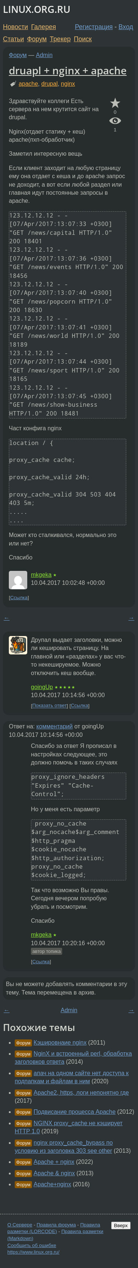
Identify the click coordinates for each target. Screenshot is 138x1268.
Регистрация (94, 27)
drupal (49, 84)
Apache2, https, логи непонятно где (81, 1092)
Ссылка (19, 597)
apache (28, 84)
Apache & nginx (54, 1173)
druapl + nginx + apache (68, 70)
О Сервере (19, 1225)
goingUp (42, 687)
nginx (68, 84)
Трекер (60, 39)
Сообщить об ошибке (31, 1245)
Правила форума (56, 1225)
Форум (36, 39)
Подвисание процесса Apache (74, 1112)
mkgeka (41, 575)
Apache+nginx (52, 1184)
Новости (15, 27)
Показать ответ (49, 706)
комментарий (54, 726)
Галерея (43, 27)
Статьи (13, 39)
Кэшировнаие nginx (59, 1042)
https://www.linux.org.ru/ (33, 1252)
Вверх (121, 1225)
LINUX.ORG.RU (36, 9)
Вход (125, 27)
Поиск (83, 39)
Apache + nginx (53, 1162)
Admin (44, 55)
